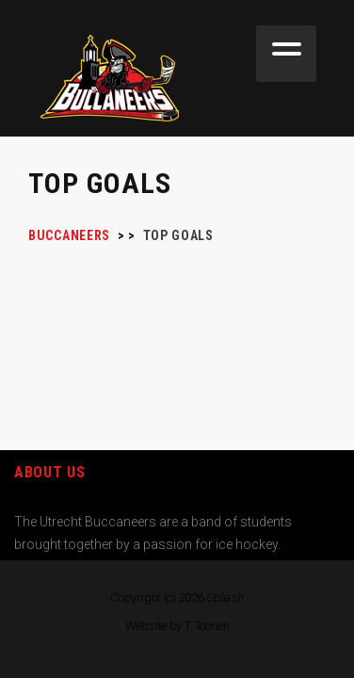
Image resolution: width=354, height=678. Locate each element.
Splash (225, 597)
